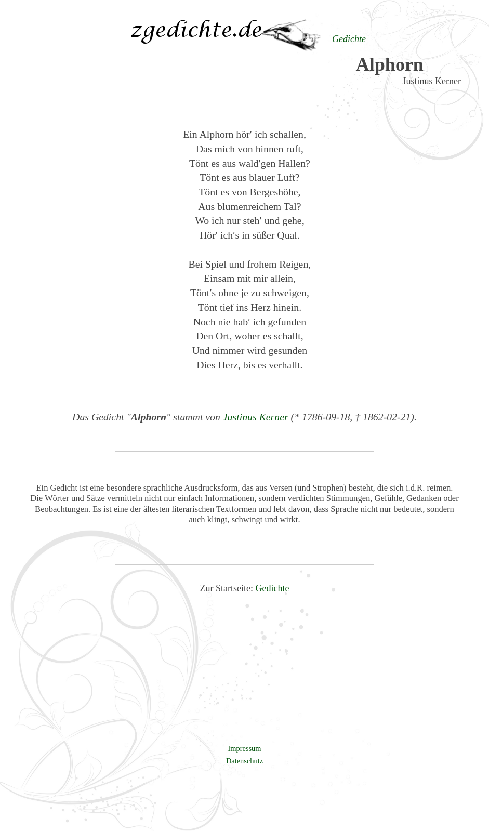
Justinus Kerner (255, 417)
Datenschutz (244, 761)
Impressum (244, 748)
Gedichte (272, 588)
